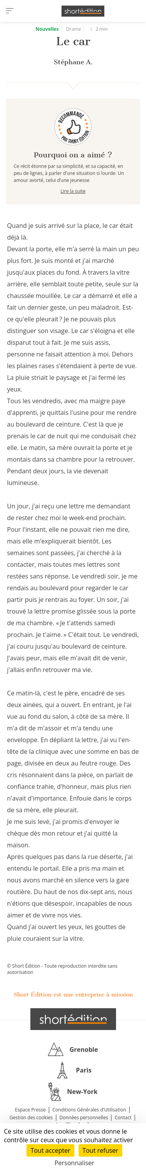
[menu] (9, 11)
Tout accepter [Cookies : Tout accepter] (50, 1150)
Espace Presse (30, 1109)
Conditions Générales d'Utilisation (89, 1109)
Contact (123, 1117)
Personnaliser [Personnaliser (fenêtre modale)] (74, 1163)
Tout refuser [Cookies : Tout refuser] (100, 1150)
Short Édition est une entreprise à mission (73, 994)
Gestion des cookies (31, 1117)
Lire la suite (73, 191)
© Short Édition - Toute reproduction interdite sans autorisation (62, 969)
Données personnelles (84, 1117)
